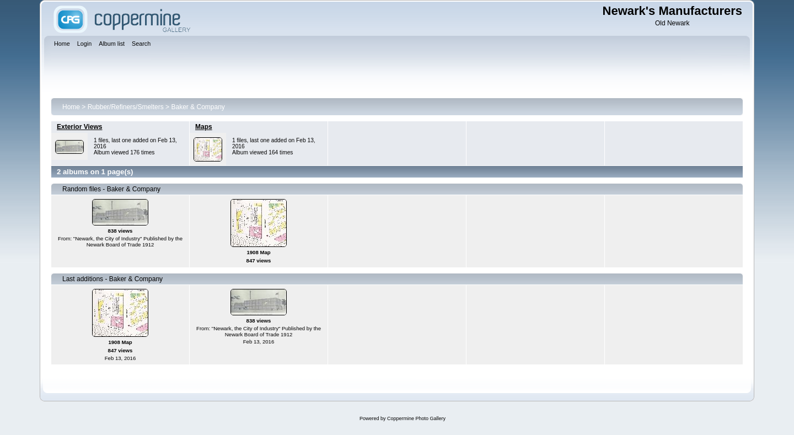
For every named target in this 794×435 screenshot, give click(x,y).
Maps (203, 127)
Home (71, 107)
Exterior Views (80, 127)
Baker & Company (197, 107)
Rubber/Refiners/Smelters (126, 107)
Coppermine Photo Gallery (416, 418)
